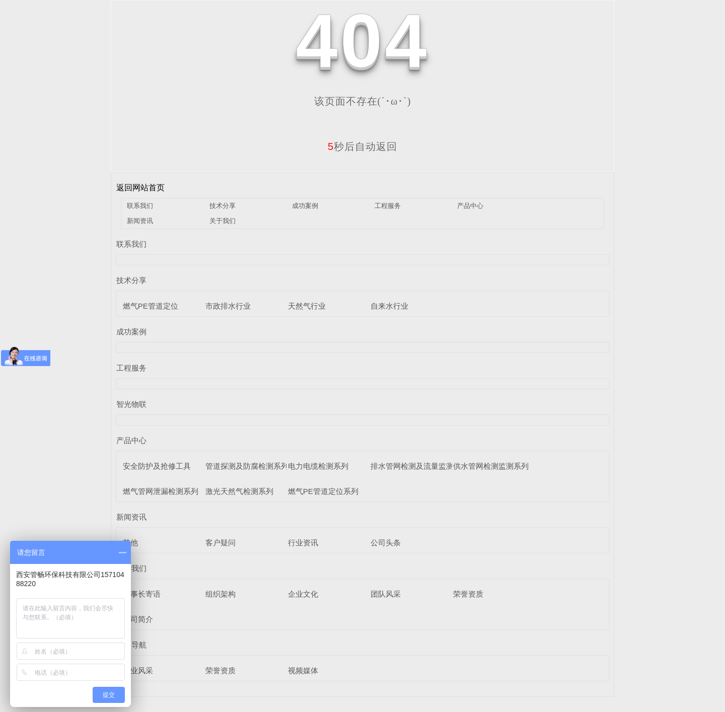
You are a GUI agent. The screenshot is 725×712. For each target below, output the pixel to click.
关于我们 (222, 221)
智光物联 (131, 404)
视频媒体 (303, 670)
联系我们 (140, 205)
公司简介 (138, 619)
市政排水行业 (228, 306)
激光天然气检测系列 (239, 491)
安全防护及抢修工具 (157, 466)
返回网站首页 (140, 187)
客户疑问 (220, 542)
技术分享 (222, 205)
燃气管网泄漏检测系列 (160, 491)
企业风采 (138, 670)
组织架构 (220, 594)
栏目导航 (131, 644)
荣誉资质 (468, 594)
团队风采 (386, 594)
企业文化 (303, 594)
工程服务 (388, 205)
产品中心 (470, 205)
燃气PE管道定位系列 (323, 491)
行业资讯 (303, 542)
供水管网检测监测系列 (491, 466)
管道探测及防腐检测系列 (246, 466)
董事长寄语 (142, 594)
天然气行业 (307, 306)
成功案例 (305, 205)
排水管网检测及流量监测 (412, 466)
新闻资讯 (140, 221)
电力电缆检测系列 (318, 466)
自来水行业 (389, 306)
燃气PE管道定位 (150, 306)
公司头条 (386, 542)
